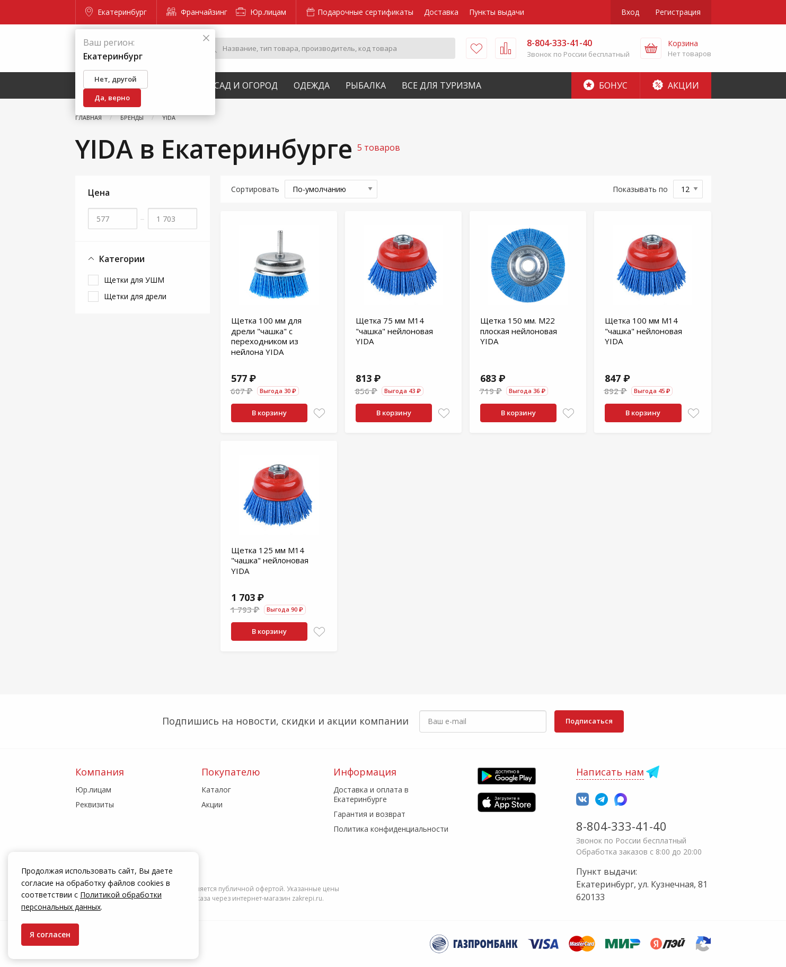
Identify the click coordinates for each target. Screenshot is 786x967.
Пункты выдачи (496, 12)
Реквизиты (94, 804)
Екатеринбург (116, 12)
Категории (116, 259)
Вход (630, 12)
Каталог (216, 790)
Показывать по (640, 189)
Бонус (606, 85)
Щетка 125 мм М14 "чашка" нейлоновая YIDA (269, 560)
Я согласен (50, 934)
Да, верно (112, 97)
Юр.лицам (261, 12)
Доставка (441, 12)
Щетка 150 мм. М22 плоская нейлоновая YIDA (518, 330)
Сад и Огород (246, 85)
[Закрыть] (206, 38)
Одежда (312, 85)
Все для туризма (441, 85)
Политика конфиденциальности (390, 829)
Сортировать (255, 189)
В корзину (269, 412)
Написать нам (610, 771)
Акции (675, 85)
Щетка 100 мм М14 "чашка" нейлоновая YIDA (643, 330)
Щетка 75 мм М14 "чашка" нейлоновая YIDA (394, 330)
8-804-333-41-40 (621, 826)
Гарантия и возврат (369, 814)
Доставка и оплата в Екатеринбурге (371, 794)
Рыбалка (366, 85)
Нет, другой (115, 79)
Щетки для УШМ (134, 280)
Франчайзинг (196, 12)
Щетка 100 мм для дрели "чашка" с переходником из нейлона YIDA (266, 336)
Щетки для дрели (135, 296)
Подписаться (589, 721)
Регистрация (678, 12)
